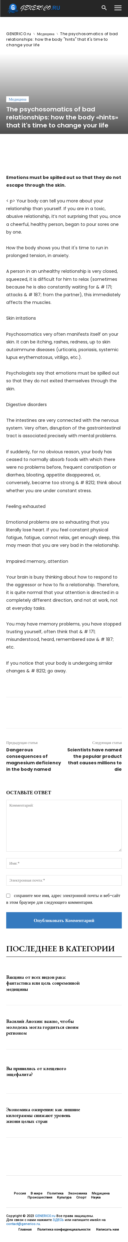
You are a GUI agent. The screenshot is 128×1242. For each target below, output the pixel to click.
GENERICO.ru (18, 33)
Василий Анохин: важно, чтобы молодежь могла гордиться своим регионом (42, 1027)
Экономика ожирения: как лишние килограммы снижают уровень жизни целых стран (43, 1115)
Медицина (46, 33)
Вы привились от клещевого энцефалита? (36, 1071)
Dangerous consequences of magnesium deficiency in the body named (33, 759)
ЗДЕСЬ (58, 1220)
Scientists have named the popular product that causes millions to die (94, 759)
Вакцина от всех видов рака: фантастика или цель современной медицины (43, 983)
